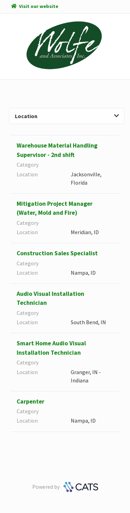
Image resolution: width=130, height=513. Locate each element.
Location (67, 116)
